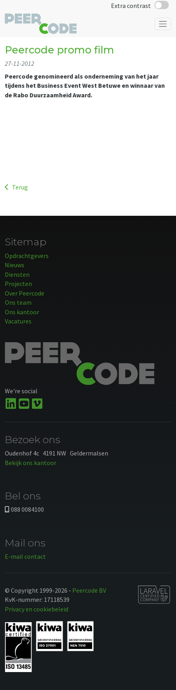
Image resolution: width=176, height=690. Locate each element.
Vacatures (18, 321)
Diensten (17, 274)
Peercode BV (89, 590)
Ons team (18, 302)
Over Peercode (24, 293)
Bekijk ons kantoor (30, 463)
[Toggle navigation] (162, 24)
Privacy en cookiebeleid (36, 609)
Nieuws (14, 265)
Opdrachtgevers (27, 256)
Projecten (18, 284)
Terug (16, 187)
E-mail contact (25, 556)
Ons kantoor (22, 312)
